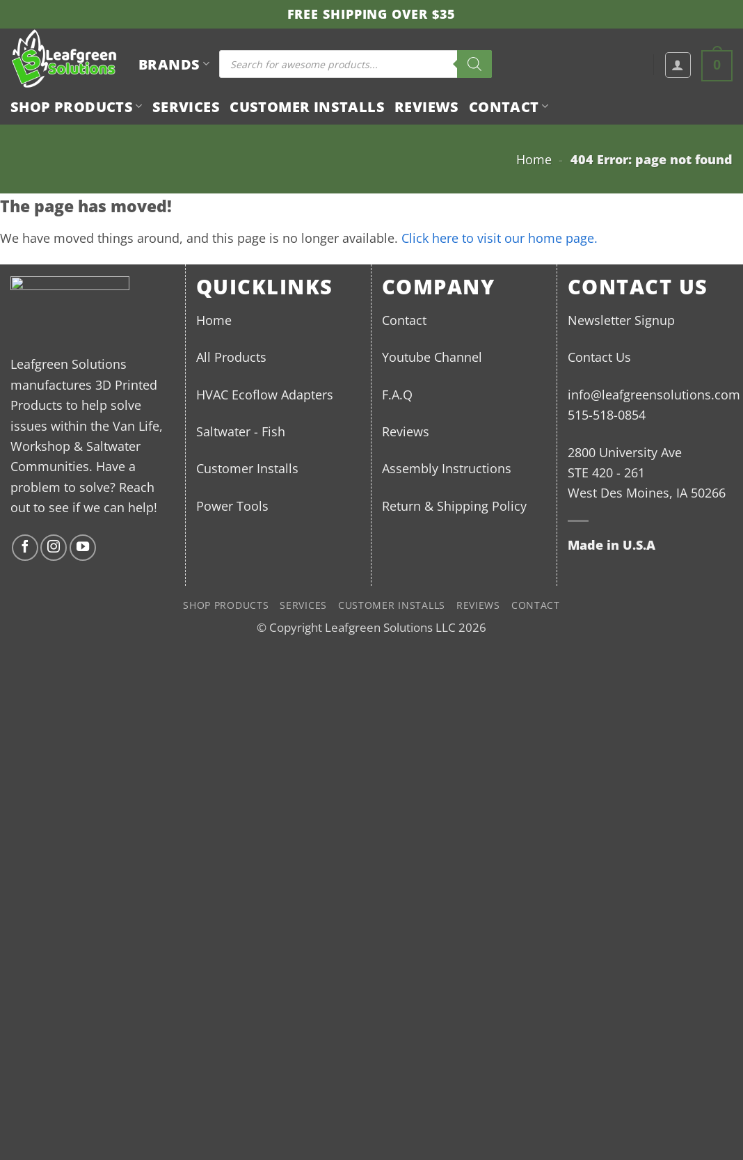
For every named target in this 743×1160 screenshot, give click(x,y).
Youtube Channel (432, 356)
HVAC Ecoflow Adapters (264, 394)
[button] (678, 65)
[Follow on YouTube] (83, 547)
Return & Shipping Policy (454, 505)
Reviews (426, 106)
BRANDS (173, 64)
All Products (231, 356)
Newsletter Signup (621, 319)
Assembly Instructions (446, 468)
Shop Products (76, 106)
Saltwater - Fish (240, 431)
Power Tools (232, 505)
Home (534, 159)
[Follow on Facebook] (25, 547)
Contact (508, 106)
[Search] (474, 64)
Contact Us (599, 356)
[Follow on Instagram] (53, 547)
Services (186, 106)
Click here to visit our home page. (499, 237)
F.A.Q (397, 394)
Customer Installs (307, 106)
